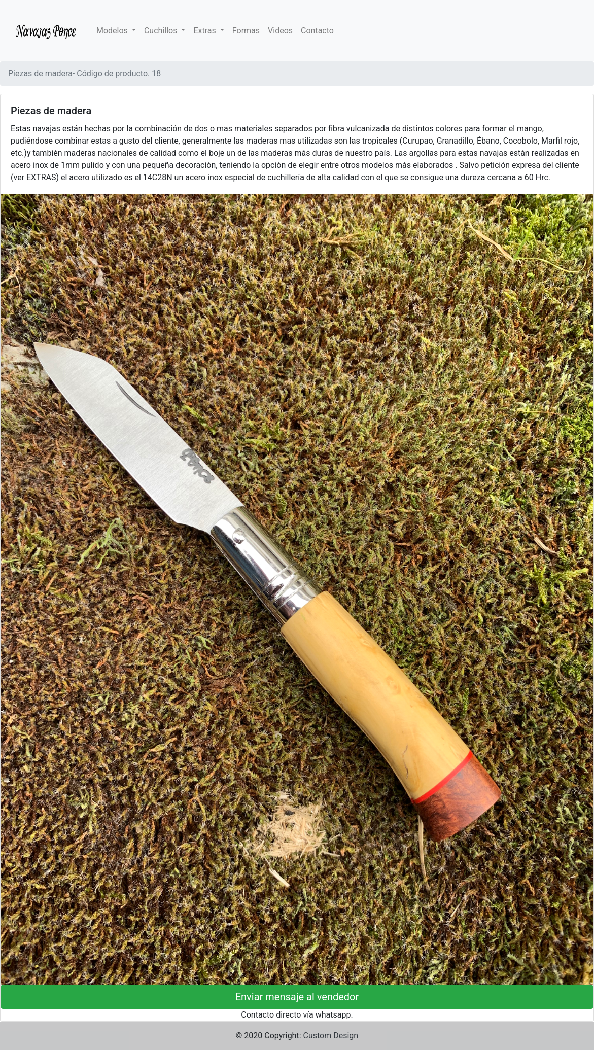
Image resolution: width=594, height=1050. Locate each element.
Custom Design (331, 1035)
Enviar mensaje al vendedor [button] (297, 997)
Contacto (317, 31)
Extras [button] (205, 31)
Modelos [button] (113, 31)
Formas (246, 31)
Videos (280, 31)
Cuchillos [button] (161, 31)
